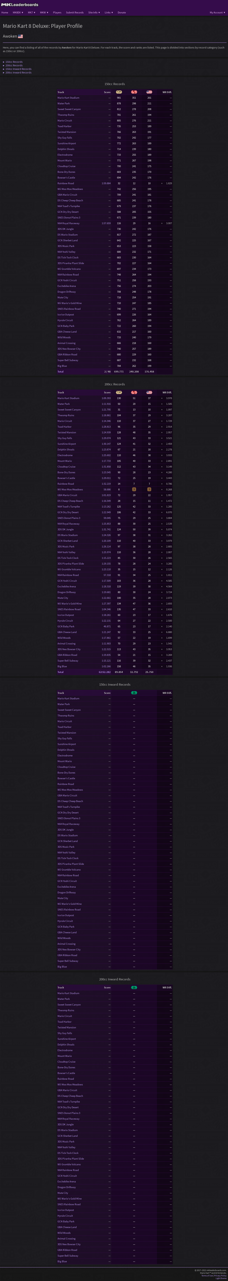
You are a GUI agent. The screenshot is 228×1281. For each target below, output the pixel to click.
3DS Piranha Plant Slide (71, 263)
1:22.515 (106, 649)
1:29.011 (106, 478)
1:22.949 (106, 512)
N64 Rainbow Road (68, 274)
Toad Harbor (64, 126)
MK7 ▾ (31, 12)
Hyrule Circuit (65, 320)
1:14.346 (106, 421)
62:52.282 (105, 672)
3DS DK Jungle (66, 229)
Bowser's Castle (66, 177)
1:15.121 (106, 660)
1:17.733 (106, 461)
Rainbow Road (66, 183)
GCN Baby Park (66, 326)
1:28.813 (106, 426)
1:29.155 (106, 563)
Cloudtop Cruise (66, 166)
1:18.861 (106, 415)
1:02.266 (106, 666)
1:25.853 (106, 523)
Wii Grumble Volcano (69, 269)
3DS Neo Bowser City (69, 348)
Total (60, 371)
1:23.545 (106, 472)
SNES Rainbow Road (69, 308)
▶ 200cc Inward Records (17, 72)
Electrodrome (65, 154)
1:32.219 (106, 483)
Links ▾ (109, 12)
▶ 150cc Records (13, 61)
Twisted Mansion (67, 132)
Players (57, 12)
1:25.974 (106, 552)
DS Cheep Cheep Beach (70, 200)
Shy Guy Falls (65, 137)
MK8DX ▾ (18, 12)
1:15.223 (106, 558)
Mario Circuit (65, 120)
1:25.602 (106, 455)
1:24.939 (106, 432)
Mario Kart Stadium (68, 97)
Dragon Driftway (67, 291)
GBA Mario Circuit (67, 194)
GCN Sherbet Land (68, 240)
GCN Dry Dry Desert (68, 211)
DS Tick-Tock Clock (68, 257)
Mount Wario (65, 160)
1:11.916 (106, 403)
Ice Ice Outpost (66, 314)
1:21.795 (106, 409)
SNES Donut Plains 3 (69, 217)
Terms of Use (207, 1275)
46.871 (106, 626)
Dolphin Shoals (66, 149)
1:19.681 (106, 592)
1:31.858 (106, 466)
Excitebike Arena (67, 286)
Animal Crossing (67, 343)
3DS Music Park (66, 246)
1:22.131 (106, 620)
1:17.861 (106, 637)
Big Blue (62, 366)
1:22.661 (106, 597)
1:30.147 (106, 443)
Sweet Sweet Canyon (69, 109)
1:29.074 (106, 438)
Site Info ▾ (94, 12)
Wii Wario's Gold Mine (70, 303)
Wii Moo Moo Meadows (70, 189)
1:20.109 (106, 540)
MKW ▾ (44, 12)
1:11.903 (106, 643)
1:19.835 (106, 655)
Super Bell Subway (68, 360)
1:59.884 (106, 183)
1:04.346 (106, 609)
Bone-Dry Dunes (66, 171)
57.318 (106, 575)
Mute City (63, 297)
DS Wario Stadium (68, 234)
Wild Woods (64, 337)
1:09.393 (106, 398)
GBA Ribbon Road (67, 354)
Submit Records (75, 12)
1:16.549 (106, 500)
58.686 (106, 489)
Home (4, 12)
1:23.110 (106, 569)
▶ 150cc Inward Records (17, 69)
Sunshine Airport (67, 143)
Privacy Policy (220, 1275)
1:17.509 (106, 580)
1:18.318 (106, 586)
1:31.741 (106, 529)
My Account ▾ (217, 12)
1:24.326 (106, 535)
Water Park (64, 103)
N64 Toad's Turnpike (69, 206)
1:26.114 (106, 546)
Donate (122, 12)
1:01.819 (106, 495)
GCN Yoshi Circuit (67, 280)
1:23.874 (106, 449)
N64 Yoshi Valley (66, 251)
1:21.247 (106, 632)
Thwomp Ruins (66, 114)
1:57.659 (106, 223)
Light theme (221, 1278)
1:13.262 (106, 506)
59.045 (106, 518)
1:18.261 (106, 615)
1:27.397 (106, 603)
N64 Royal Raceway (68, 223)
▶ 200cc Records (13, 65)
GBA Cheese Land (67, 331)
